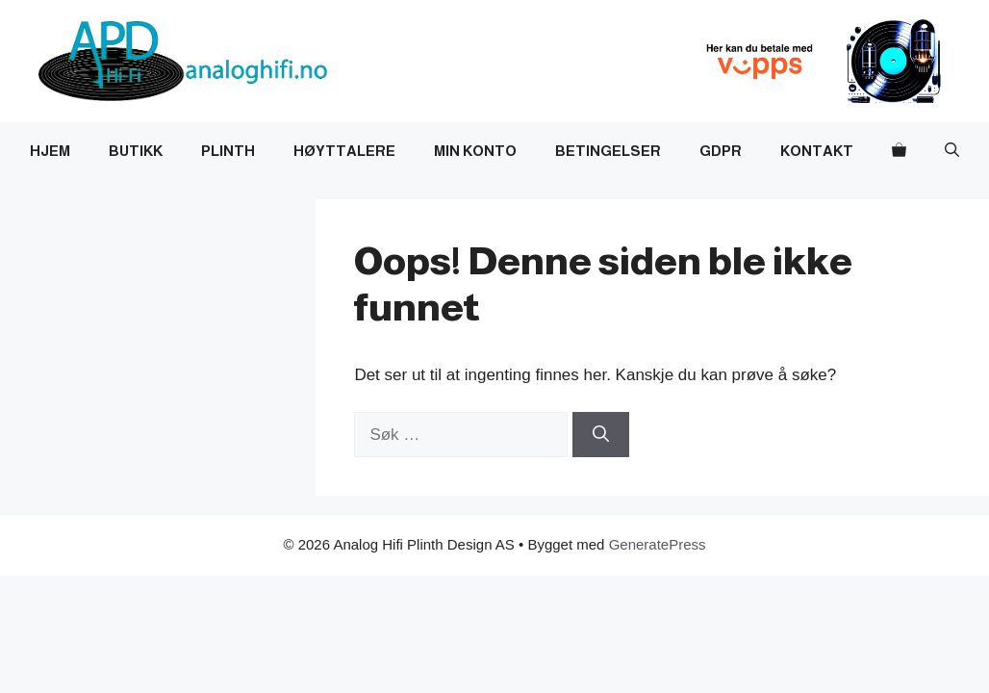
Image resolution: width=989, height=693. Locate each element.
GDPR (720, 150)
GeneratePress (657, 544)
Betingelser (608, 150)
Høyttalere (344, 150)
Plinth (228, 150)
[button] (952, 151)
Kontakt (816, 150)
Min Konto (475, 150)
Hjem (50, 150)
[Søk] (600, 435)
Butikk (136, 150)
